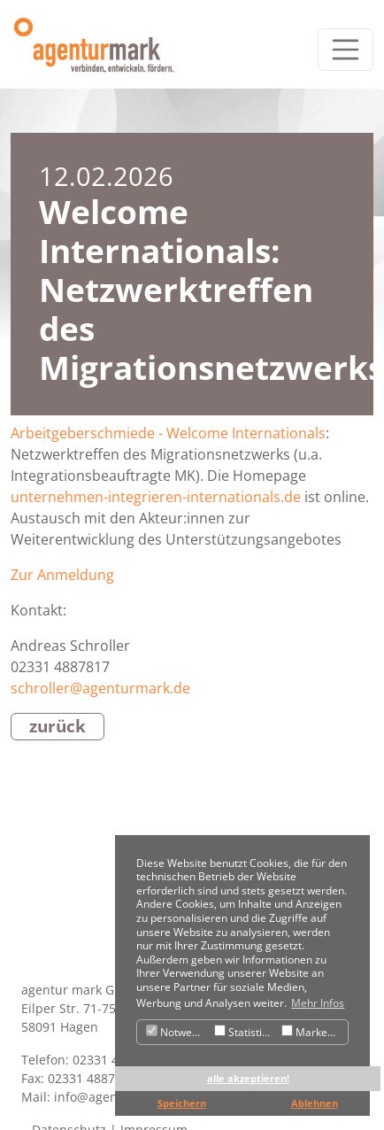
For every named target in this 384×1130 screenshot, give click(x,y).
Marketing (313, 1032)
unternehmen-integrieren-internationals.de (156, 497)
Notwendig (178, 1032)
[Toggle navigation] (346, 49)
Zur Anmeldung (62, 574)
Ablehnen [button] (314, 1103)
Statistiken (245, 1032)
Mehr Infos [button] (317, 1002)
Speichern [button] (181, 1103)
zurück (57, 726)
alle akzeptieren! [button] (248, 1078)
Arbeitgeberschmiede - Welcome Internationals (168, 433)
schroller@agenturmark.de (100, 688)
